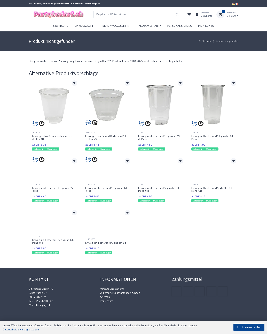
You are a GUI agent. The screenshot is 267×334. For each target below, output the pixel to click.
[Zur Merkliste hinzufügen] (74, 83)
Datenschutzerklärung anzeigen (21, 329)
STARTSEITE (60, 26)
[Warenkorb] (227, 14)
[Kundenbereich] (202, 14)
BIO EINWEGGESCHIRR (115, 26)
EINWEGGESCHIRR (85, 26)
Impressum (106, 301)
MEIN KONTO (206, 26)
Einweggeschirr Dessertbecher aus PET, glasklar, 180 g (52, 137)
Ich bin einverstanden (249, 327)
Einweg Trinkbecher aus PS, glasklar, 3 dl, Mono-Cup (53, 241)
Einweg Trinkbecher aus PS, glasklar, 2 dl (105, 242)
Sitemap (105, 297)
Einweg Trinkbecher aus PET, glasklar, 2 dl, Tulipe (53, 189)
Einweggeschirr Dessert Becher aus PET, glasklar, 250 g (106, 137)
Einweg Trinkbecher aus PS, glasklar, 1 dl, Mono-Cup (159, 189)
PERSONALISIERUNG (179, 26)
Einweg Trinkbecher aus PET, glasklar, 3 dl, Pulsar (212, 137)
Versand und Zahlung (112, 289)
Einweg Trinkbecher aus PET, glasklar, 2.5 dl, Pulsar (159, 137)
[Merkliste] (189, 14)
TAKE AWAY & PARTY (148, 26)
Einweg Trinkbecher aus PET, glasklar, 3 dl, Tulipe (106, 189)
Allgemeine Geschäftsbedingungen (120, 293)
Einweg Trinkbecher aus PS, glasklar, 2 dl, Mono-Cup (212, 189)
